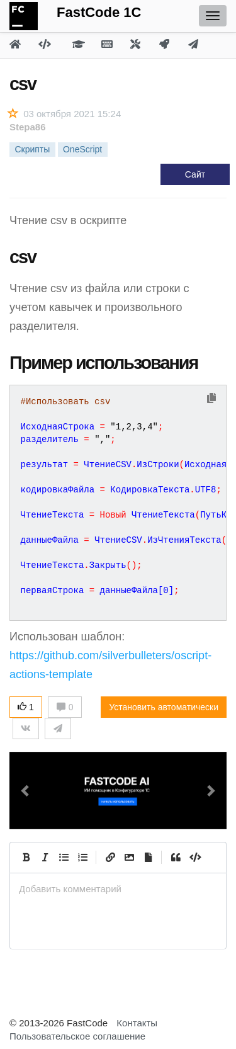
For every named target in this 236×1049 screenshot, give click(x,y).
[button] (25, 790)
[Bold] (25, 857)
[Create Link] (110, 857)
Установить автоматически (163, 707)
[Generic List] (63, 857)
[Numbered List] (82, 857)
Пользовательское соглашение (77, 1036)
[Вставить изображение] (129, 857)
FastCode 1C (99, 12)
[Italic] (44, 857)
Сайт (195, 174)
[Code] (194, 857)
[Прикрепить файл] (147, 857)
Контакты (136, 1023)
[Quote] (175, 857)
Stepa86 (27, 127)
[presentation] (118, 888)
